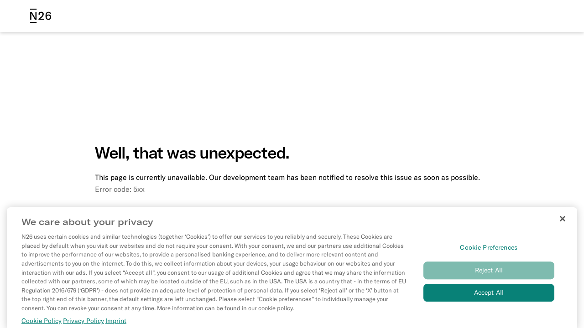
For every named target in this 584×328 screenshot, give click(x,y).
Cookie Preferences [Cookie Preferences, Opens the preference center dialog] (488, 261)
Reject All (489, 284)
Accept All (489, 306)
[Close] (563, 233)
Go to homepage (122, 213)
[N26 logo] (40, 16)
